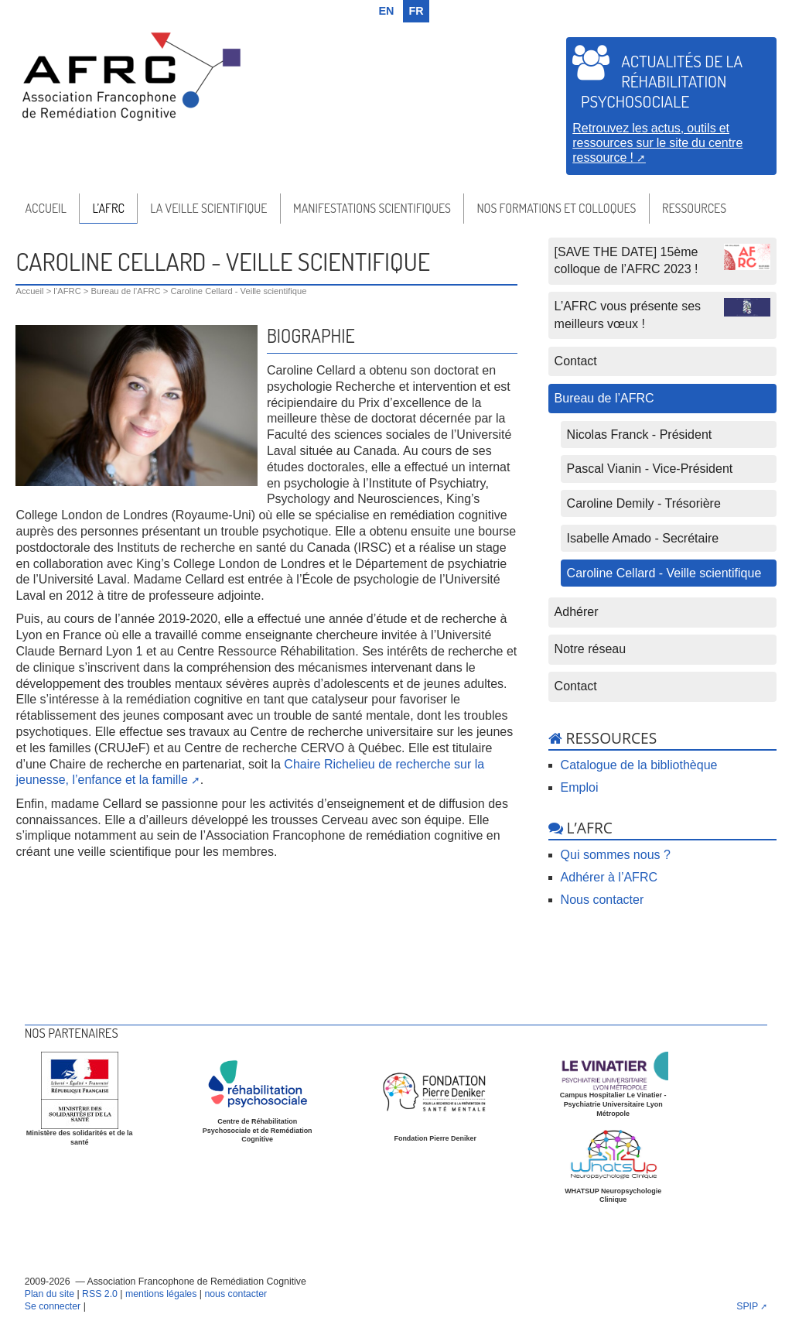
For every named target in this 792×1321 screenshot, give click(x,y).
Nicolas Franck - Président (639, 434)
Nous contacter (602, 899)
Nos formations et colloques (556, 208)
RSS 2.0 (100, 1293)
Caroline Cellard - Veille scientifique (664, 573)
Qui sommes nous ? (616, 854)
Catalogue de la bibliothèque (639, 765)
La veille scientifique (208, 208)
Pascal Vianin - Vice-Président (650, 468)
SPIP (747, 1306)
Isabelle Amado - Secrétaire (643, 538)
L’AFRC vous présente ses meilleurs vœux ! (662, 314)
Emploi (580, 787)
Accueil (45, 208)
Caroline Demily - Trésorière (644, 503)
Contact (576, 361)
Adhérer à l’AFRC (609, 877)
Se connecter (53, 1306)
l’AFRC (108, 208)
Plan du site (49, 1293)
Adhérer (577, 611)
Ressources (694, 208)
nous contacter (235, 1293)
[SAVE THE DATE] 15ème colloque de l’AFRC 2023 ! (662, 259)
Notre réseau (590, 648)
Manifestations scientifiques (372, 208)
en (386, 11)
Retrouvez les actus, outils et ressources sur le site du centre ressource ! (657, 142)
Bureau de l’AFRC (126, 291)
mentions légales (160, 1293)
